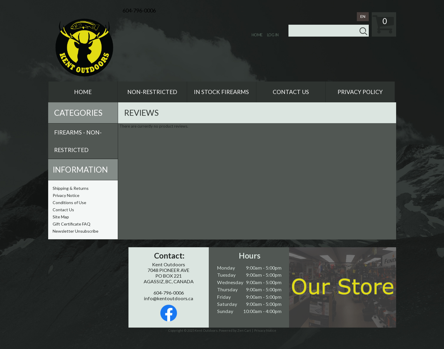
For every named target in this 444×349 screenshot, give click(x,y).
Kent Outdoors (206, 330)
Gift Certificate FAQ (71, 223)
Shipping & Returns (71, 188)
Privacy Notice (66, 195)
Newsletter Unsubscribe (75, 231)
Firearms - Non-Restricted (78, 141)
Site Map (61, 216)
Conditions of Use (69, 202)
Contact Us (63, 209)
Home (257, 34)
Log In (273, 34)
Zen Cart (244, 330)
